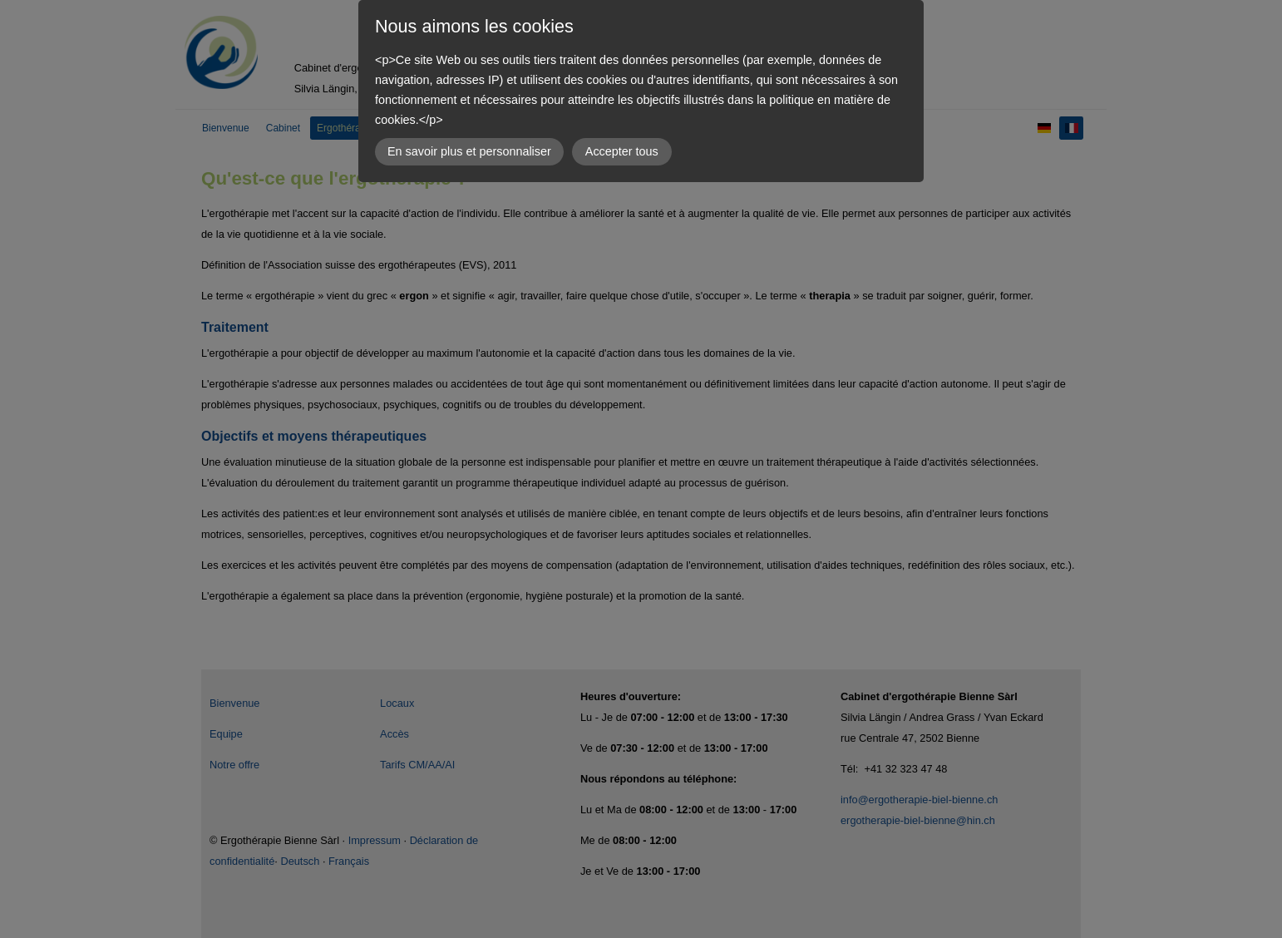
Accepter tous (621, 151)
